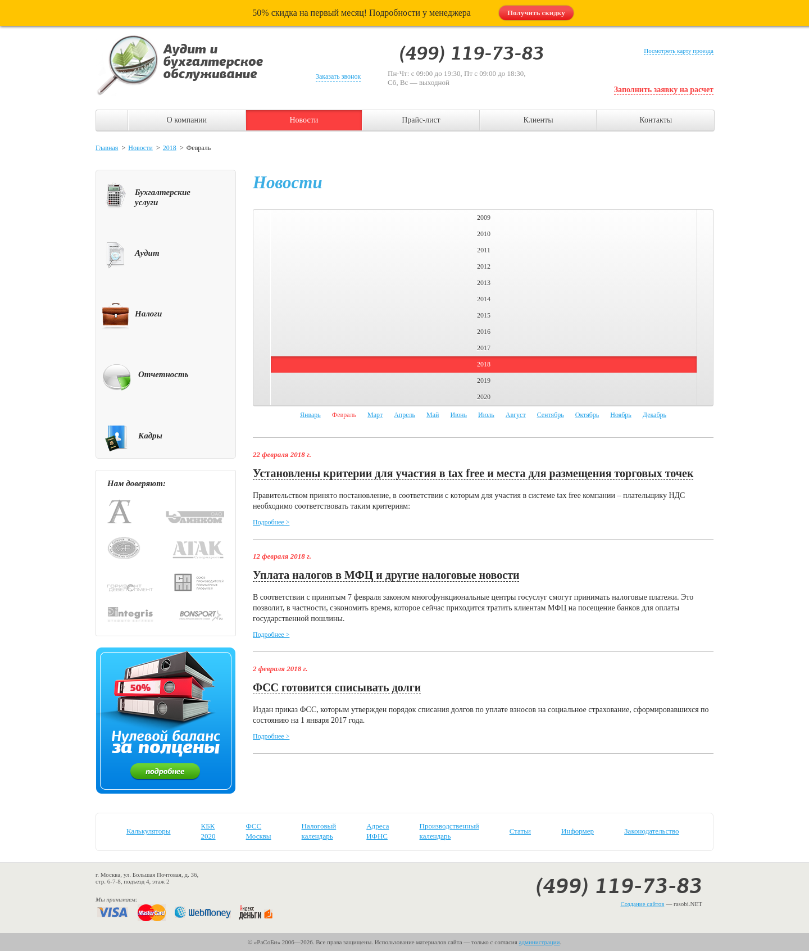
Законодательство (651, 831)
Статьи (520, 831)
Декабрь (654, 415)
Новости (303, 120)
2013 (483, 283)
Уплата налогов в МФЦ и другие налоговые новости (386, 575)
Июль (486, 415)
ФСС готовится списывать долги (337, 687)
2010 (483, 234)
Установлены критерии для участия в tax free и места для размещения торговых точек (473, 473)
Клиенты (538, 120)
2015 (483, 315)
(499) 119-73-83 (618, 885)
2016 (483, 332)
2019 (483, 380)
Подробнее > (271, 522)
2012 (483, 266)
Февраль (344, 415)
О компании (187, 120)
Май (432, 415)
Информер (577, 831)
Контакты (655, 120)
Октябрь (587, 415)
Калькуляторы (148, 831)
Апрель (404, 415)
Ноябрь (620, 415)
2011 (483, 250)
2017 (483, 348)
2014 (483, 299)
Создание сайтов (642, 903)
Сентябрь (550, 415)
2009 (483, 217)
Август (516, 415)
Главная (107, 148)
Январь (310, 415)
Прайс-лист (421, 120)
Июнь (458, 415)
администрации (539, 942)
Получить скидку (536, 12)
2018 (169, 148)
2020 (483, 397)
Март (375, 415)
